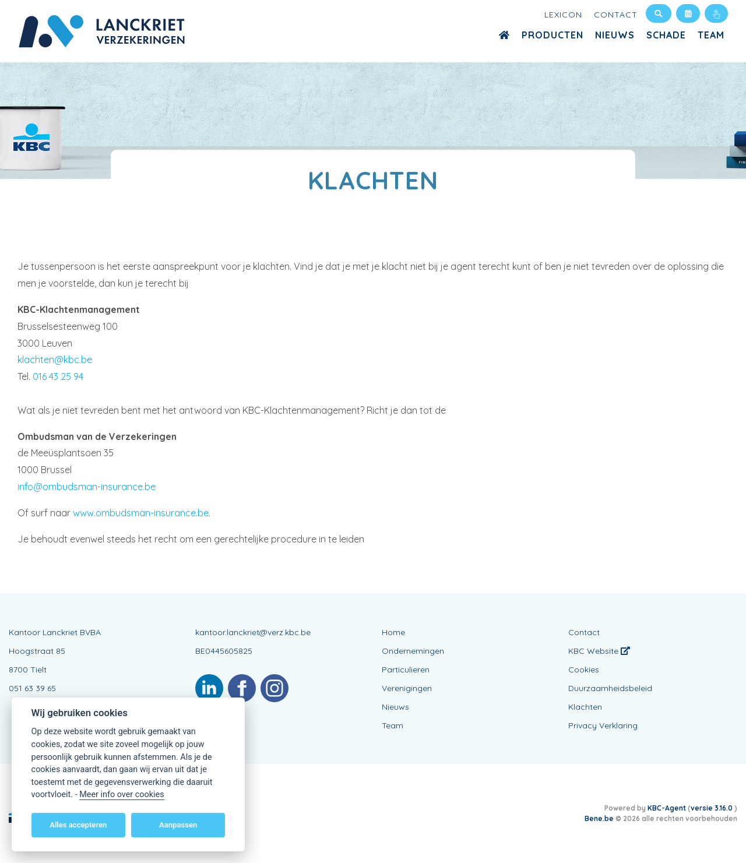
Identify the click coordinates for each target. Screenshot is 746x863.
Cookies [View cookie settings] (583, 669)
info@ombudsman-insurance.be (86, 486)
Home (393, 632)
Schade (666, 35)
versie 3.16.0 (712, 808)
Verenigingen (407, 688)
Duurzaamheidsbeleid (610, 688)
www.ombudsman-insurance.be (141, 513)
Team (711, 35)
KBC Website (599, 651)
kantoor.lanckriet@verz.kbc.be (253, 632)
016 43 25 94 (58, 376)
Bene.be (599, 818)
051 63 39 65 (32, 688)
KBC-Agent (667, 808)
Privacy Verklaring (603, 725)
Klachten (585, 707)
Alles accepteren (78, 824)
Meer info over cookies (121, 794)
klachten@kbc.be (54, 359)
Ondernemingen (413, 651)
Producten (552, 35)
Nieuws (615, 35)
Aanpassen (178, 824)
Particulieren (406, 669)
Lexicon (563, 14)
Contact (616, 14)
